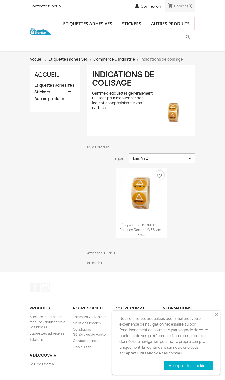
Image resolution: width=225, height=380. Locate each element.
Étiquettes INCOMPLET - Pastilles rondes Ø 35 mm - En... (141, 230)
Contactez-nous (45, 6)
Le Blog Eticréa (42, 364)
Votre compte (131, 308)
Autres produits (170, 23)
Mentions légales (87, 323)
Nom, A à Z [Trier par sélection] (162, 158)
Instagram (45, 287)
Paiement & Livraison (90, 317)
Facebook (35, 287)
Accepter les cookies (188, 365)
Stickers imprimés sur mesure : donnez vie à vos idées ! (47, 322)
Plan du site (82, 347)
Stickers (131, 23)
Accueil (46, 75)
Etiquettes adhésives (87, 23)
